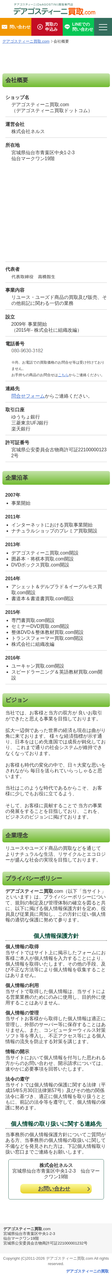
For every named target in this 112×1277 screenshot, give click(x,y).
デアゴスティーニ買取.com (26, 41)
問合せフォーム (28, 396)
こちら (63, 375)
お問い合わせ (54, 1189)
